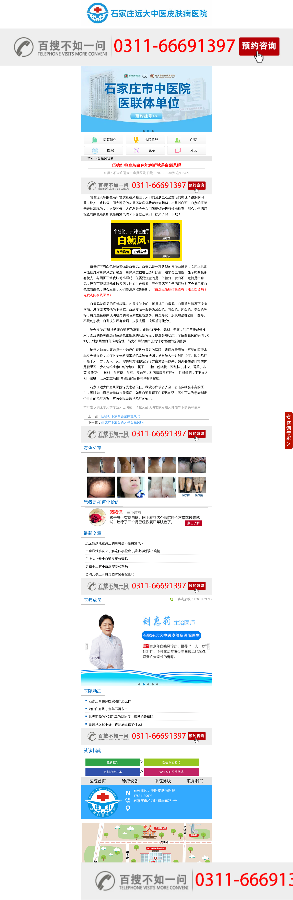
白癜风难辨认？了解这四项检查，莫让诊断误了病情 (122, 551)
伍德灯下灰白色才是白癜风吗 (122, 422)
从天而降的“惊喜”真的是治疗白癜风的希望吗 (121, 716)
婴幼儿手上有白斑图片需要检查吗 (109, 574)
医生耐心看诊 (171, 762)
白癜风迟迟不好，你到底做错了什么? (115, 724)
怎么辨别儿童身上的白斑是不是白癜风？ (114, 543)
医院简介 (109, 139)
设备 (152, 150)
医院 (110, 150)
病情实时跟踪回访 (171, 772)
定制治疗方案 (113, 772)
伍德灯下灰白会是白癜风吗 (120, 416)
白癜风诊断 (105, 158)
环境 (193, 150)
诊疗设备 (130, 781)
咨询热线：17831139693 (195, 599)
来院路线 (151, 139)
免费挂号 (113, 762)
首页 (90, 158)
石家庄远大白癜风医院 (106, 387)
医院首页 (98, 781)
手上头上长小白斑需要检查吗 (106, 558)
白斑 (193, 139)
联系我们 (195, 781)
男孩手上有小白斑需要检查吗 (106, 566)
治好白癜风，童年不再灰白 (108, 709)
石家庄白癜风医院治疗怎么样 (110, 701)
